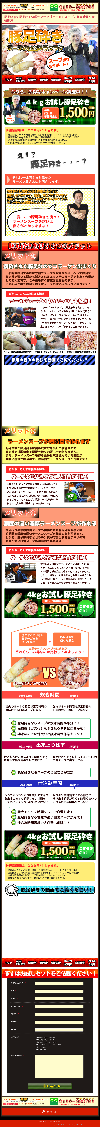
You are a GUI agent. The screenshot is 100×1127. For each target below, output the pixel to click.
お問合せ (58, 1121)
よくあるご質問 (50, 1121)
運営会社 (41, 1121)
